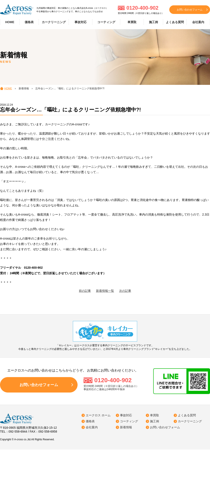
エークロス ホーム (98, 415)
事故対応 (81, 22)
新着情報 (126, 427)
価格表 (29, 22)
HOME (9, 22)
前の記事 (85, 290)
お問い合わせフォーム (189, 9)
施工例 (153, 22)
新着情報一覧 (105, 290)
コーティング (106, 22)
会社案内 (198, 22)
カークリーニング (54, 22)
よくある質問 (175, 22)
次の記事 (125, 290)
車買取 (132, 22)
